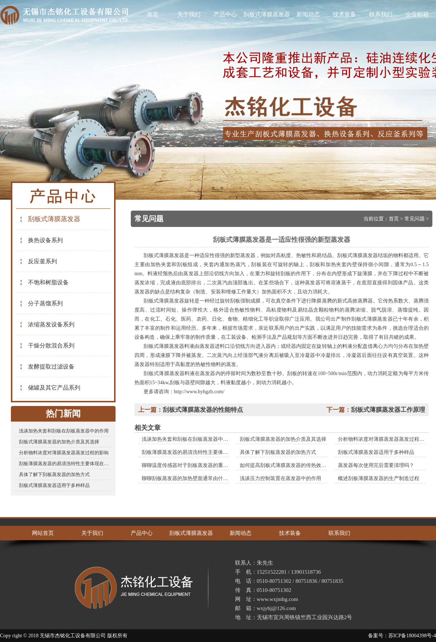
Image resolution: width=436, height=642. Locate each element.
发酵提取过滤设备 (47, 366)
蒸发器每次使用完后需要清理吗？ (376, 465)
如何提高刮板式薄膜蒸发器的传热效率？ (285, 465)
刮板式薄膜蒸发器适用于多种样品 (54, 485)
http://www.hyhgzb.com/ (199, 391)
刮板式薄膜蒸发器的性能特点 (203, 409)
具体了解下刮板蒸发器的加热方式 (54, 474)
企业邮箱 (417, 14)
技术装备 (344, 14)
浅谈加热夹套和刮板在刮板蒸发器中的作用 (64, 431)
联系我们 (380, 14)
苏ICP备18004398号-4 (412, 635)
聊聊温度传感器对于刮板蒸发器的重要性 (187, 465)
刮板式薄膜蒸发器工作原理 (388, 409)
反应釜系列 (38, 261)
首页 (152, 14)
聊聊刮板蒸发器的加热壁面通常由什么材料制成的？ (200, 478)
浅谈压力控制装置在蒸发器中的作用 (280, 478)
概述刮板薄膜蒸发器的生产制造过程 (378, 478)
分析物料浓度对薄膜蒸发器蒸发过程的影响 (64, 452)
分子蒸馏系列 (41, 303)
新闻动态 (308, 14)
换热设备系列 (41, 240)
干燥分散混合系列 (47, 345)
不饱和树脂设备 (44, 282)
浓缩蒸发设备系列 (47, 324)
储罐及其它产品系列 (50, 387)
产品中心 (225, 14)
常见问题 (414, 219)
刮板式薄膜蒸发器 (266, 14)
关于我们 (189, 14)
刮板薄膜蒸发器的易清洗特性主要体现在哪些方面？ (65, 463)
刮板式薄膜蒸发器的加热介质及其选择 (59, 441)
